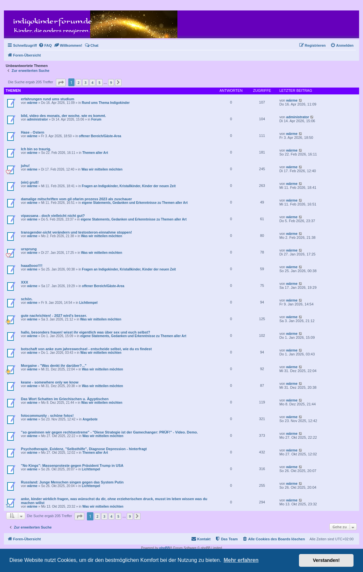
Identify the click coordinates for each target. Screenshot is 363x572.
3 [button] (85, 82)
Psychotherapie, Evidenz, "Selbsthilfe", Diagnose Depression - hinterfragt (84, 449)
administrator (37, 119)
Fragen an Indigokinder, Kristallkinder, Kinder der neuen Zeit (128, 186)
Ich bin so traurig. (36, 149)
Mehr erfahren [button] (240, 560)
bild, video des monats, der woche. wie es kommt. (63, 116)
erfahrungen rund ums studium (47, 99)
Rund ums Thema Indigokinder (106, 103)
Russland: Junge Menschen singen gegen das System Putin (72, 482)
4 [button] (92, 82)
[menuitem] (45, 45)
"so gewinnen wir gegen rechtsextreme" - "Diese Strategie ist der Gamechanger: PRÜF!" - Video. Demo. (109, 432)
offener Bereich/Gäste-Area (100, 136)
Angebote (89, 419)
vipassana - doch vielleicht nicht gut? (53, 216)
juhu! (25, 166)
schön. (26, 299)
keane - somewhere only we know (49, 382)
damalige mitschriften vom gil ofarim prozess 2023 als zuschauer (76, 199)
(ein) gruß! (30, 182)
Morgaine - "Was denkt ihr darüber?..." (54, 366)
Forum (96, 119)
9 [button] (111, 82)
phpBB (164, 548)
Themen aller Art (95, 153)
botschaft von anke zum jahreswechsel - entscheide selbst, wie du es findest (86, 349)
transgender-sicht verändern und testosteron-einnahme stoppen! (76, 232)
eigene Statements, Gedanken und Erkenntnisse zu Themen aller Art (135, 202)
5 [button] (99, 82)
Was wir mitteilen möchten (102, 169)
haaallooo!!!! (31, 266)
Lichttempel (88, 302)
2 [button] (78, 82)
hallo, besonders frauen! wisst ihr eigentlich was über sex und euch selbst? (85, 332)
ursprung (29, 249)
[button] (61, 82)
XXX (24, 282)
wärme (32, 103)
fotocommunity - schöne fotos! (47, 415)
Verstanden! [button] (326, 560)
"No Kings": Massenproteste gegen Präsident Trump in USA (72, 465)
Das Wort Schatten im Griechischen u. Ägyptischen (64, 399)
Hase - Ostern (32, 132)
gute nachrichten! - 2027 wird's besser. (54, 316)
